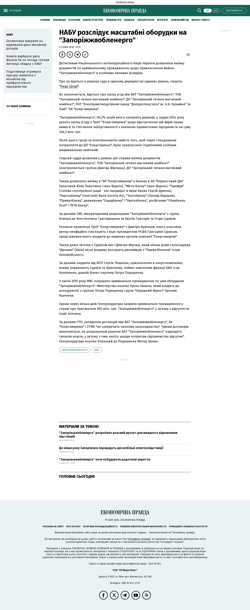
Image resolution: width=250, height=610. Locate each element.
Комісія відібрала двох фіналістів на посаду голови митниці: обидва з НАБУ (27, 60)
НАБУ (96, 350)
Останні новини (18, 106)
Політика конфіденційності (100, 526)
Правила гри (113, 19)
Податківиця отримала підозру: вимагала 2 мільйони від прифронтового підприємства (23, 79)
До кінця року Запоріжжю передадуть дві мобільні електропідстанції (111, 448)
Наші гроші (69, 86)
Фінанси (129, 19)
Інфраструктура (93, 19)
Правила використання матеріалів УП (143, 526)
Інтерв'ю (162, 19)
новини (45, 19)
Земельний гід (180, 19)
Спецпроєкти (145, 19)
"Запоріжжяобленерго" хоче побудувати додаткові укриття (104, 459)
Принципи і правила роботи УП (188, 526)
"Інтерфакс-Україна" (139, 539)
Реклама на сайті (53, 526)
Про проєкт (73, 526)
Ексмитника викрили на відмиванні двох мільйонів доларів (26, 44)
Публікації (59, 19)
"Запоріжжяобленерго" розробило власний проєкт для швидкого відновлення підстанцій (118, 435)
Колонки (74, 19)
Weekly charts (201, 19)
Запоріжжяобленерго (74, 350)
